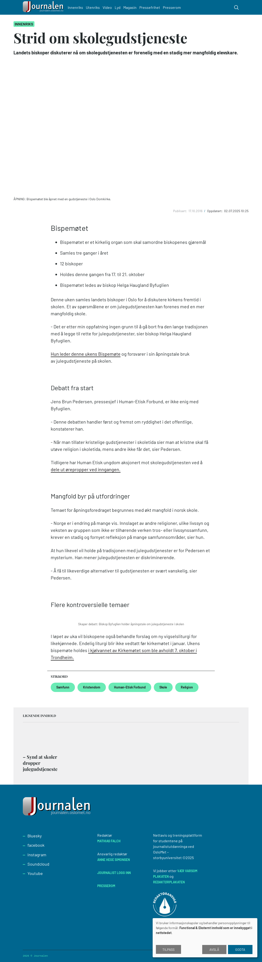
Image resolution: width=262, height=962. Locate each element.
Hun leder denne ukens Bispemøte (86, 354)
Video (109, 7)
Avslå (214, 949)
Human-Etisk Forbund (130, 687)
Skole (163, 687)
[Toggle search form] (236, 7)
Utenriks (95, 7)
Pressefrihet (151, 7)
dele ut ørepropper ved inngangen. (86, 469)
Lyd (120, 7)
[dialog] (205, 937)
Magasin (132, 7)
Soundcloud (38, 864)
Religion (187, 687)
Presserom (174, 7)
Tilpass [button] (168, 949)
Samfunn (62, 687)
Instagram (36, 854)
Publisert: (180, 211)
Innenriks (77, 7)
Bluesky (34, 835)
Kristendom (91, 687)
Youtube (35, 873)
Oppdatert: (215, 211)
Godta (240, 949)
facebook (35, 845)
